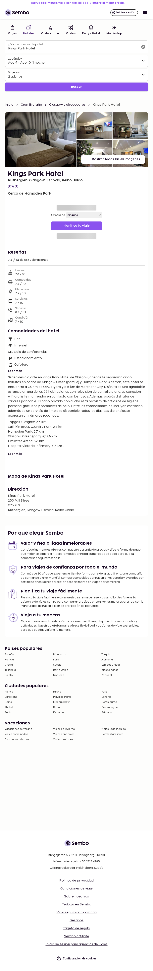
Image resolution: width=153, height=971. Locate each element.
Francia (9, 659)
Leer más (15, 371)
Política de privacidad (76, 880)
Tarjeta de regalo (76, 928)
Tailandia (10, 670)
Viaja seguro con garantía (77, 912)
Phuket (9, 707)
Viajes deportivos (63, 734)
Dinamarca (60, 654)
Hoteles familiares (112, 734)
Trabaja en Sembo (76, 904)
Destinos (76, 920)
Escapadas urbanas (17, 739)
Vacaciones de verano (18, 729)
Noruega (58, 675)
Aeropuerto (58, 215)
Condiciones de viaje (76, 888)
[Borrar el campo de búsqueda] (143, 46)
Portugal (106, 675)
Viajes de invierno (64, 729)
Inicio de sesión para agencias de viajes (77, 944)
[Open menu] (145, 12)
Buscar (76, 87)
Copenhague (109, 707)
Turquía (106, 654)
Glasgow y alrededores (67, 105)
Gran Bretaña (31, 105)
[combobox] (73, 49)
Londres (106, 697)
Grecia (9, 664)
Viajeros (14, 72)
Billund (57, 691)
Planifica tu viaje (77, 225)
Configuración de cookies (76, 958)
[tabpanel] (76, 65)
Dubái (56, 707)
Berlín (8, 712)
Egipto (9, 675)
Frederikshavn (62, 702)
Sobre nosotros (76, 896)
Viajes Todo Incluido (113, 729)
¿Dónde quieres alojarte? (25, 44)
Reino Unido (60, 670)
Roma (8, 702)
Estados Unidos (110, 664)
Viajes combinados (16, 734)
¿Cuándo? (15, 58)
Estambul (58, 712)
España (9, 654)
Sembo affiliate (76, 936)
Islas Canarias (109, 670)
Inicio (9, 105)
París (104, 691)
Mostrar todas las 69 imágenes (113, 159)
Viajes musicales (63, 739)
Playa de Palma (62, 697)
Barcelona (11, 697)
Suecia (57, 664)
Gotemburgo (109, 702)
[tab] (12, 30)
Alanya (9, 691)
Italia (56, 659)
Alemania (107, 659)
